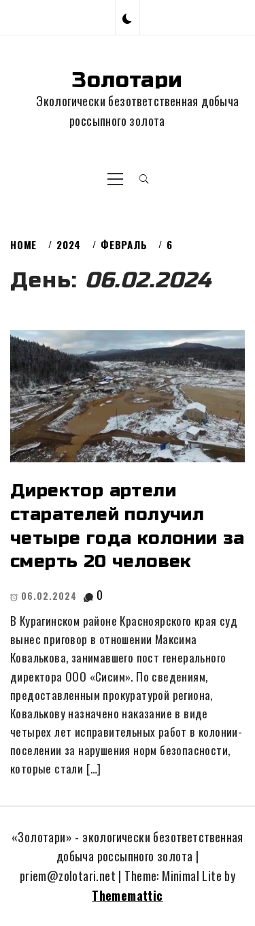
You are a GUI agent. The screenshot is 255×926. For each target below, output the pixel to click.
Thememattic (127, 895)
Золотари (127, 80)
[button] (127, 17)
